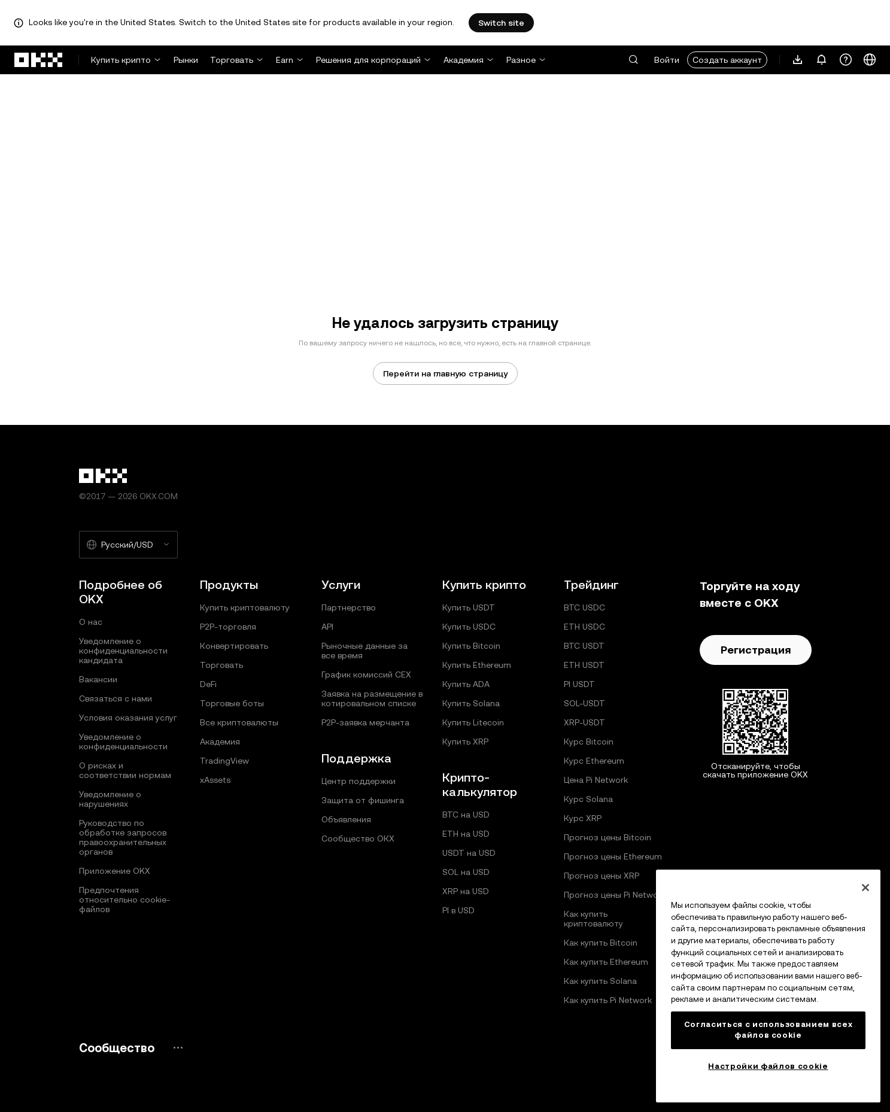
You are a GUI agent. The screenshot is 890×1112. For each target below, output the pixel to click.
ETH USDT (584, 665)
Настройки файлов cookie (768, 1066)
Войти (666, 60)
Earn (284, 60)
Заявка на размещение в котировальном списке (372, 698)
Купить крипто (121, 60)
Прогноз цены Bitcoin (607, 837)
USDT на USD (469, 853)
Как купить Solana (600, 981)
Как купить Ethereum (606, 962)
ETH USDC (584, 626)
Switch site (501, 23)
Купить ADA (466, 684)
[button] (633, 60)
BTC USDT (584, 646)
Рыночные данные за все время (364, 650)
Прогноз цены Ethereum (613, 856)
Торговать (231, 60)
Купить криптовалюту (245, 607)
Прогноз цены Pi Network (615, 895)
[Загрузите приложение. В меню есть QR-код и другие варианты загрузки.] (798, 59)
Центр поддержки (358, 781)
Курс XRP (583, 818)
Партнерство (348, 607)
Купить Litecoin (473, 722)
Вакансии (98, 679)
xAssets (215, 780)
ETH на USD (466, 833)
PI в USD (458, 910)
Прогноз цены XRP (601, 875)
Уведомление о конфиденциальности (123, 741)
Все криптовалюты (239, 722)
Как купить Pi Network (608, 1000)
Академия (464, 60)
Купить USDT (468, 607)
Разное (521, 60)
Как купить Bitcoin (600, 942)
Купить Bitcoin (471, 646)
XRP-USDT (584, 722)
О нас (90, 622)
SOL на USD (466, 872)
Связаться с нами (115, 698)
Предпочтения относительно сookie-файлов (124, 899)
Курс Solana (588, 799)
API (327, 626)
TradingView (224, 760)
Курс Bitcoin (588, 741)
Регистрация (756, 649)
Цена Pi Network (596, 780)
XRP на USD (465, 891)
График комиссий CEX (366, 674)
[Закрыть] (865, 887)
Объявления (346, 819)
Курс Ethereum (594, 760)
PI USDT (579, 684)
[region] (768, 986)
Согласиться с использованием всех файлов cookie (768, 1030)
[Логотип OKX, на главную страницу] (38, 60)
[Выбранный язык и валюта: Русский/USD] (128, 544)
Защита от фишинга (362, 800)
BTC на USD (466, 814)
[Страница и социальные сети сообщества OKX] (177, 1048)
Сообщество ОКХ (357, 838)
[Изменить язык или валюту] (870, 59)
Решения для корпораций (368, 60)
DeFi (208, 684)
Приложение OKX (114, 871)
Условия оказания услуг (128, 717)
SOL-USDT (584, 703)
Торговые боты (232, 703)
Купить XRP (465, 741)
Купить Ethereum (476, 665)
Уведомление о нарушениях (110, 799)
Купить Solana (471, 703)
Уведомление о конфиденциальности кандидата (123, 650)
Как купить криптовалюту (593, 918)
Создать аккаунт (727, 60)
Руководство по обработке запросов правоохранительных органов (122, 837)
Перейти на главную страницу (445, 373)
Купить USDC (469, 626)
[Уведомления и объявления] (822, 59)
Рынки (186, 60)
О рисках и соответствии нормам (125, 770)
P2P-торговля (228, 626)
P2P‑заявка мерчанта (365, 722)
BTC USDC (584, 607)
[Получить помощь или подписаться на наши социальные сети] (846, 59)
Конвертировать (234, 646)
